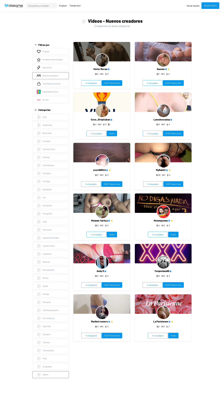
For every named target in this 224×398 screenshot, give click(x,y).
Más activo (44, 68)
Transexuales (45, 350)
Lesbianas (44, 254)
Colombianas (45, 165)
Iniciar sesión (193, 5)
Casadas (43, 141)
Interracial (44, 230)
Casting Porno (46, 149)
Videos (42, 375)
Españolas (44, 189)
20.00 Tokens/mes (173, 83)
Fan (41, 197)
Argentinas (44, 125)
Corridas (43, 181)
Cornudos (44, 173)
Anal (41, 117)
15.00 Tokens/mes (173, 133)
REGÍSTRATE (210, 5)
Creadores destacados (50, 59)
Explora (63, 5)
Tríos (42, 358)
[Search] (41, 5)
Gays (42, 222)
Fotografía (44, 214)
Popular (43, 51)
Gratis (112, 133)
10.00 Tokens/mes (112, 83)
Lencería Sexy (46, 246)
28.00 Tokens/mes (112, 184)
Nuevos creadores (47, 76)
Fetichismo (44, 206)
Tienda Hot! (75, 5)
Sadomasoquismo (47, 310)
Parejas (43, 294)
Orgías (42, 286)
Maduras (43, 262)
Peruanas (44, 302)
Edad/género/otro (47, 92)
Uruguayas (44, 367)
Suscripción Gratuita (49, 84)
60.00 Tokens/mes (173, 285)
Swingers (44, 334)
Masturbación (45, 270)
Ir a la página (91, 83)
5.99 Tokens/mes (173, 184)
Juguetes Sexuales (48, 238)
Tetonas (43, 342)
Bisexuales (44, 133)
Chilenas (43, 157)
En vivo (43, 100)
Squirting (44, 326)
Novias (43, 278)
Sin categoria (45, 318)
